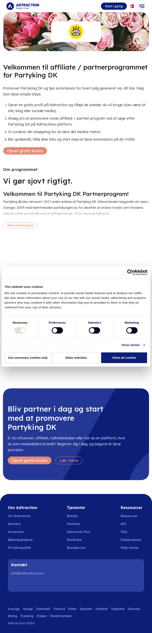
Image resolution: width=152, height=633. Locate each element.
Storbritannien (61, 616)
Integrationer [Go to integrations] (131, 540)
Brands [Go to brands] (72, 516)
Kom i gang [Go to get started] (114, 6)
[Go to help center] (132, 548)
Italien (42, 616)
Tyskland (117, 609)
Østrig (12, 616)
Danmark (43, 609)
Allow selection (76, 357)
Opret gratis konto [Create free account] (25, 150)
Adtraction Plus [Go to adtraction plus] (78, 532)
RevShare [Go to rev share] (74, 540)
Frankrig (26, 616)
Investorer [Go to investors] (16, 532)
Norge (28, 609)
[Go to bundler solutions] (79, 548)
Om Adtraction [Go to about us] (19, 516)
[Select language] (132, 6)
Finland (59, 609)
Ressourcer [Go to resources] (129, 516)
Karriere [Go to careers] (14, 524)
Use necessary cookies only (28, 357)
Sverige (14, 609)
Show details (131, 345)
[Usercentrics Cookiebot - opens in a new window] (130, 272)
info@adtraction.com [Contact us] (27, 573)
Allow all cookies (124, 357)
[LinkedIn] (16, 584)
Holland (101, 609)
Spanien (86, 609)
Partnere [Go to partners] (73, 524)
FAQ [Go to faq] (124, 532)
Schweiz (134, 609)
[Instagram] (28, 584)
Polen (72, 609)
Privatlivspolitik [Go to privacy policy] (19, 548)
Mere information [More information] (20, 225)
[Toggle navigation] (142, 6)
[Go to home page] (22, 6)
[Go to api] (132, 524)
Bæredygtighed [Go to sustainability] (20, 540)
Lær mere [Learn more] (69, 460)
